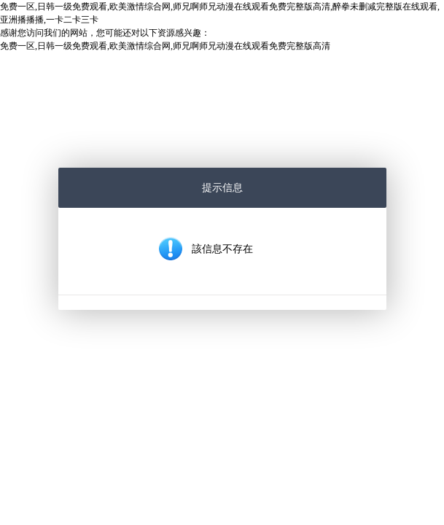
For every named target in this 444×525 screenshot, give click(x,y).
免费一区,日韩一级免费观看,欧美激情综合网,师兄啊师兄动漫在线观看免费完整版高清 (165, 46)
